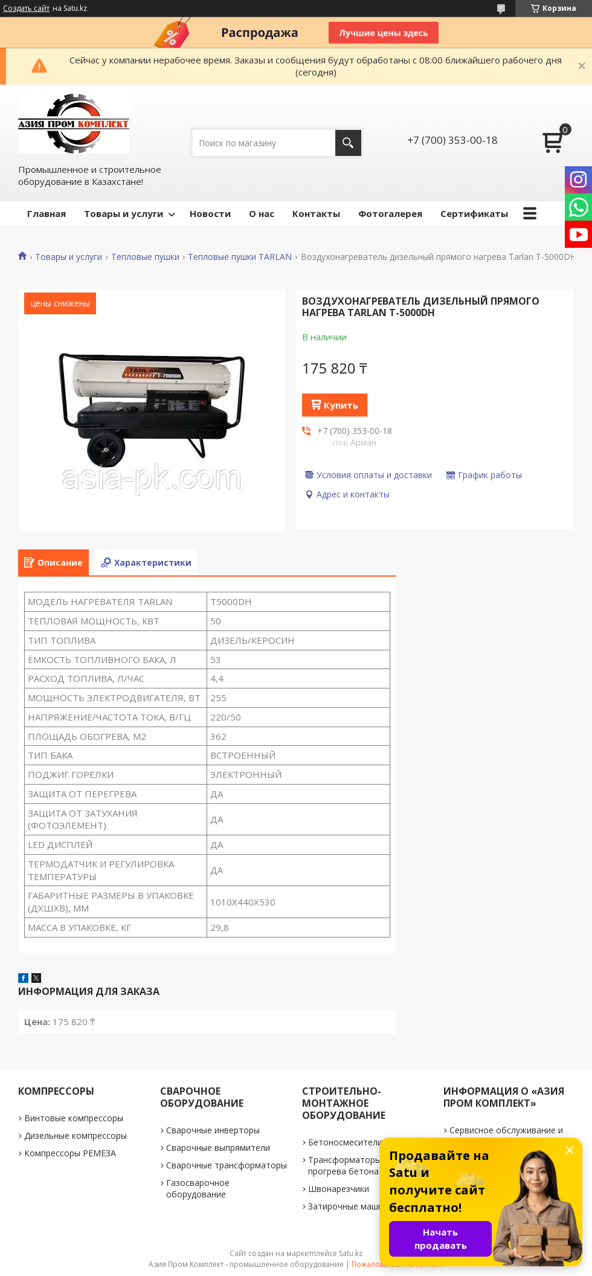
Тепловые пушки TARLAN (240, 256)
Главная (46, 213)
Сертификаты (474, 213)
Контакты (316, 213)
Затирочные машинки (352, 1206)
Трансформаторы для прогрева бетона (353, 1165)
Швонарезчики (338, 1188)
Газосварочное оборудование (198, 1188)
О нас (261, 213)
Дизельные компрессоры (75, 1135)
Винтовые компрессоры (73, 1118)
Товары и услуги (123, 213)
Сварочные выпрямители (218, 1147)
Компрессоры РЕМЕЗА (70, 1153)
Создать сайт (26, 8)
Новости (210, 213)
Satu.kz (350, 1253)
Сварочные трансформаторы (226, 1165)
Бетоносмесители (345, 1142)
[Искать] (348, 143)
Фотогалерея (390, 213)
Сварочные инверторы (213, 1130)
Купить (341, 405)
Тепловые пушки (145, 256)
